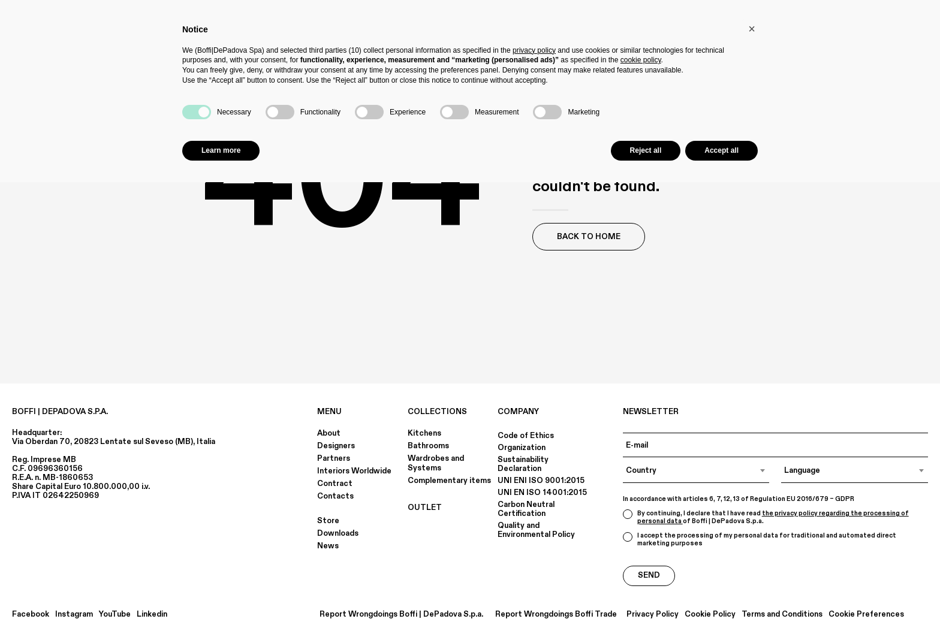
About (329, 433)
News (328, 546)
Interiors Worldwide (354, 471)
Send (649, 575)
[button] (751, 28)
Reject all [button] (646, 150)
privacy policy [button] (534, 50)
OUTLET (425, 507)
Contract (334, 483)
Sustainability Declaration (523, 464)
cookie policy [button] (640, 60)
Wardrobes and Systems (436, 463)
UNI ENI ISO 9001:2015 (541, 480)
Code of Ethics (526, 435)
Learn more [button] (220, 150)
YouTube (115, 614)
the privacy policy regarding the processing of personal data (773, 517)
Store (328, 521)
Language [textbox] (802, 470)
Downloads (337, 533)
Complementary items (449, 480)
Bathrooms (428, 446)
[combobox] (696, 470)
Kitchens (424, 433)
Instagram (74, 614)
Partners (333, 458)
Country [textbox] (641, 470)
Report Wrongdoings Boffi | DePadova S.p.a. (401, 614)
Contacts (335, 496)
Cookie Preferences (866, 614)
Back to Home (588, 236)
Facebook (30, 614)
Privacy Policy (652, 614)
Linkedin (152, 614)
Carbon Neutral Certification (526, 509)
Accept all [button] (721, 150)
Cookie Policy (710, 614)
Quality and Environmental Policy (536, 530)
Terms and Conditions (782, 614)
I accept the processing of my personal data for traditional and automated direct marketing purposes (759, 540)
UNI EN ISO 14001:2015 (542, 492)
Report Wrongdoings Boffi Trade (556, 614)
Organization (522, 447)
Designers (336, 446)
